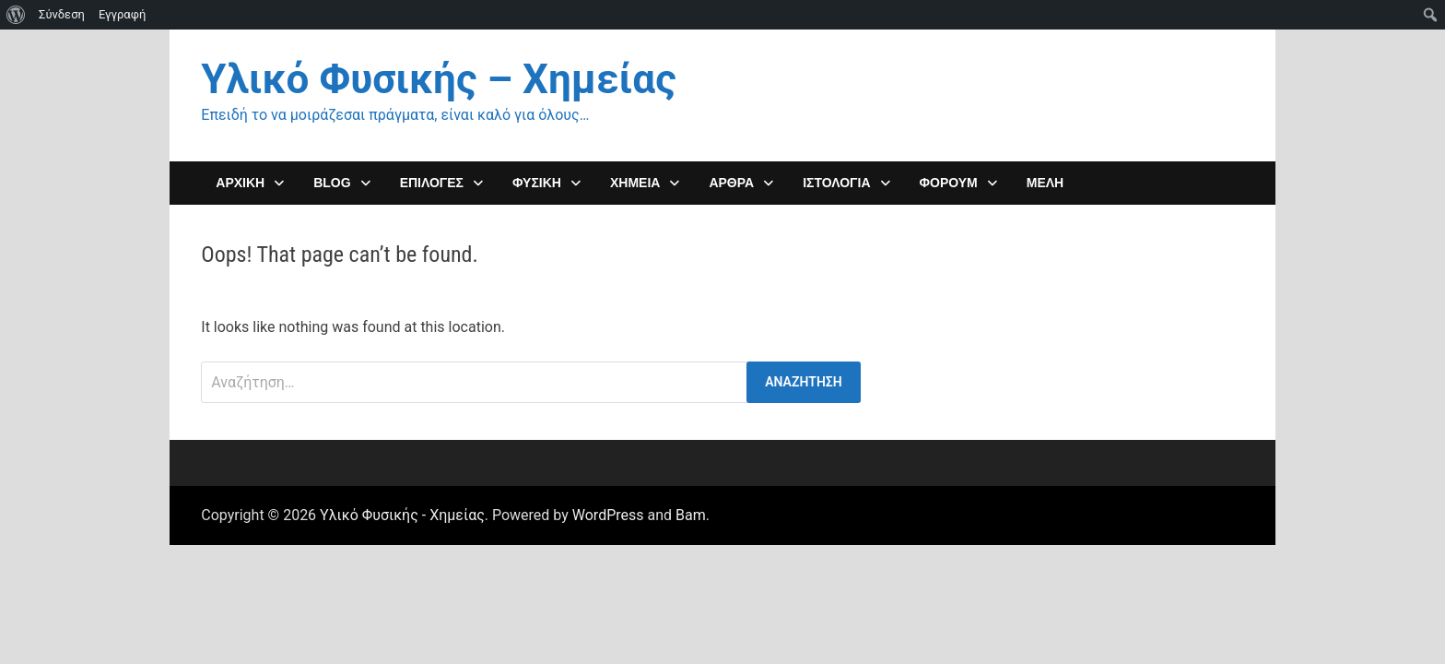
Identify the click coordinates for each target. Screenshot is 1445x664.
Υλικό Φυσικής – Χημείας (438, 79)
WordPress (608, 515)
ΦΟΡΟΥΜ (949, 182)
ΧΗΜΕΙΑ (635, 182)
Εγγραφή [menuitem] (122, 14)
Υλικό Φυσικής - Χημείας (402, 515)
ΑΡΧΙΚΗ (240, 182)
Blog (331, 182)
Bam (691, 515)
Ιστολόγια (836, 182)
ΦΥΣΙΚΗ (536, 182)
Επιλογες (432, 182)
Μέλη (1045, 182)
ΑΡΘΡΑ (731, 182)
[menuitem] (16, 15)
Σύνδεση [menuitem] (62, 14)
